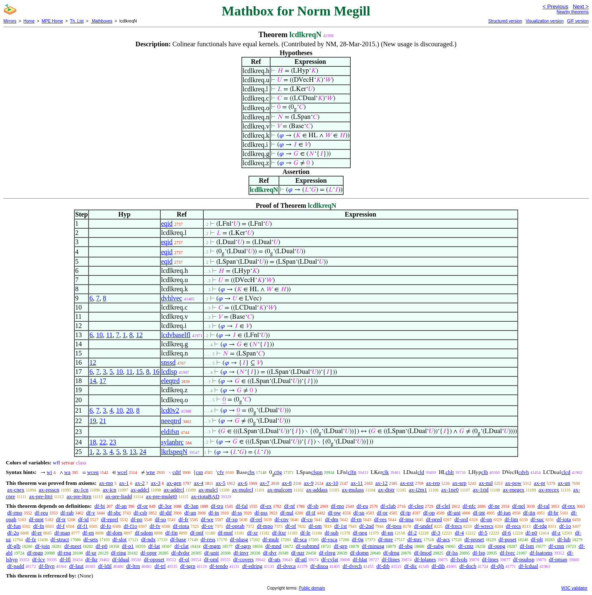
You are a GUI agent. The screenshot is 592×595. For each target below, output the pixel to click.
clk (385, 472)
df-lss (452, 553)
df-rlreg (327, 553)
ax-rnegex (513, 490)
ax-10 (332, 483)
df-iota (564, 519)
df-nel (518, 506)
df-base (178, 539)
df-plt (537, 539)
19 (92, 420)
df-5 (483, 532)
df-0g (358, 539)
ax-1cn (80, 490)
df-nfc (469, 506)
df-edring (252, 566)
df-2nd (366, 526)
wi (49, 472)
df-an (120, 506)
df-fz (30, 539)
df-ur (91, 553)
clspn (316, 472)
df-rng (64, 553)
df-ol (184, 559)
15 (139, 371)
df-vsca (329, 539)
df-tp (405, 512)
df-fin (171, 532)
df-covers (243, 559)
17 (102, 380)
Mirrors (9, 21)
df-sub (332, 532)
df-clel (443, 506)
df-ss (236, 512)
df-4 (459, 532)
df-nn (387, 532)
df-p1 (128, 546)
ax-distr (386, 490)
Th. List (77, 21)
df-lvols (458, 559)
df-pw (334, 512)
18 (92, 442)
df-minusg (373, 546)
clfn (352, 472)
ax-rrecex (549, 490)
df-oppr (149, 553)
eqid (167, 223)
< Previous (555, 6)
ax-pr (539, 483)
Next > (581, 6)
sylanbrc (172, 442)
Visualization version (545, 21)
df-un (190, 512)
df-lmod (423, 553)
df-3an (191, 506)
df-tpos (394, 526)
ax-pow (513, 483)
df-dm (331, 519)
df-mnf (225, 532)
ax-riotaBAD (205, 496)
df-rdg (540, 526)
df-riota (181, 526)
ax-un (564, 483)
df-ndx (148, 539)
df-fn (38, 526)
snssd (168, 362)
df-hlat (360, 559)
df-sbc (114, 512)
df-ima (406, 519)
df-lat (154, 546)
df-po (136, 519)
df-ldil (105, 566)
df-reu (41, 512)
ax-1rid (481, 490)
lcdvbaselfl (175, 334)
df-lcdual (528, 566)
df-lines (490, 559)
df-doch (467, 566)
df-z (556, 532)
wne (150, 472)
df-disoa (319, 566)
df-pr (382, 512)
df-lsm (527, 546)
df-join (42, 546)
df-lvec (507, 553)
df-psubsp (523, 559)
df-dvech (352, 566)
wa (67, 472)
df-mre (385, 539)
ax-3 (155, 483)
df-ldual (120, 559)
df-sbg (405, 546)
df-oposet (154, 559)
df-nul (286, 512)
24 (142, 451)
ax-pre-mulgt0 (161, 496)
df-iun (504, 512)
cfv (220, 472)
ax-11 (357, 483)
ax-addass (317, 490)
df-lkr (91, 559)
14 (92, 380)
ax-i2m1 (418, 490)
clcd (565, 472)
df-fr (183, 519)
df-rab (67, 512)
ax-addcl (140, 490)
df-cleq (416, 506)
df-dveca (286, 566)
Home (29, 21)
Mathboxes (101, 21)
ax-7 (264, 483)
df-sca (300, 539)
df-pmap (558, 559)
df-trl (160, 566)
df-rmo (14, 512)
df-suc (537, 519)
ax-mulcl (208, 490)
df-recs (513, 526)
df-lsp (479, 553)
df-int (479, 512)
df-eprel (109, 519)
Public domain (312, 588)
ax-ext (406, 483)
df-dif (165, 512)
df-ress (207, 539)
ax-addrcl (174, 490)
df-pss (261, 512)
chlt (450, 472)
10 (99, 334)
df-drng (391, 553)
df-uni (453, 512)
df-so (160, 519)
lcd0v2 (170, 410)
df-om (315, 526)
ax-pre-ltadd (118, 496)
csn (199, 472)
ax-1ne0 (450, 490)
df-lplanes (425, 559)
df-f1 (82, 526)
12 (139, 334)
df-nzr (297, 553)
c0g (278, 472)
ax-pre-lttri (41, 496)
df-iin (529, 512)
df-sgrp (243, 546)
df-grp (341, 546)
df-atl (301, 559)
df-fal (241, 506)
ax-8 (286, 483)
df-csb (140, 512)
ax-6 (243, 483)
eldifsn (170, 431)
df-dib (383, 566)
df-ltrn (133, 566)
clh (484, 472)
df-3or (165, 506)
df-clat (182, 546)
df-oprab (235, 526)
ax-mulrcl (242, 490)
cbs (250, 472)
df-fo (105, 526)
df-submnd (307, 546)
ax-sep (459, 483)
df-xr (252, 532)
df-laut (76, 566)
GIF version (578, 21)
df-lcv (38, 559)
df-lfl (65, 559)
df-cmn (556, 546)
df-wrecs (483, 526)
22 (102, 442)
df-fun (14, 526)
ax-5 (220, 483)
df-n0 (531, 532)
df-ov (207, 526)
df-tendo (219, 566)
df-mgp (35, 553)
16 (156, 371)
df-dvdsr (180, 553)
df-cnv (282, 519)
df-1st (340, 526)
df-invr (240, 553)
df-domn (359, 553)
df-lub (564, 539)
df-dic (410, 566)
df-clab (388, 506)
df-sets (90, 539)
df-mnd (273, 546)
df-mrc (414, 539)
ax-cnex (15, 490)
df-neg (360, 532)
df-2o (13, 532)
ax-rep (433, 483)
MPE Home (52, 21)
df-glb (13, 546)
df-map (62, 532)
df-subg (435, 546)
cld (420, 472)
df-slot (119, 539)
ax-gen (174, 483)
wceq (93, 472)
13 (132, 451)
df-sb (313, 506)
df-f (60, 526)
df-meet (72, 546)
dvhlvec (171, 298)
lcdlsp (169, 371)
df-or (142, 506)
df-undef (423, 526)
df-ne (493, 506)
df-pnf (197, 532)
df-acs (443, 539)
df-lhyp (46, 566)
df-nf (289, 506)
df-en (88, 532)
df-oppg (496, 546)
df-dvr (270, 553)
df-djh (497, 566)
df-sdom (144, 532)
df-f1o (130, 526)
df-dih (438, 566)
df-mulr (271, 539)
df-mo (337, 506)
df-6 (506, 532)
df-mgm (212, 546)
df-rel (256, 519)
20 (129, 410)
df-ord (461, 519)
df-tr (61, 519)
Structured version (505, 21)
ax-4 (198, 483)
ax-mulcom (279, 490)
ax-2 (139, 483)
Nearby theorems (573, 12)
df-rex (568, 506)
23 (112, 442)
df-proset (474, 539)
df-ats (274, 559)
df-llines (391, 559)
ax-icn (109, 490)
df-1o (565, 526)
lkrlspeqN (174, 451)
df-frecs (453, 526)
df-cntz (465, 546)
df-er (36, 532)
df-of (290, 526)
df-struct (60, 539)
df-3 (435, 532)
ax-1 (124, 483)
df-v (90, 512)
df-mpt (36, 519)
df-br (553, 512)
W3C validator (574, 588)
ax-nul (486, 483)
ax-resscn (49, 490)
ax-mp (106, 483)
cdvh (523, 472)
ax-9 (309, 483)
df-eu (362, 506)
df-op (429, 512)
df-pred (434, 519)
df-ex (265, 506)
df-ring (118, 553)
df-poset (507, 539)
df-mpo (265, 526)
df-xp (232, 519)
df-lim (511, 519)
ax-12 (381, 483)
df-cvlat (329, 559)
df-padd (15, 566)
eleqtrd (170, 380)
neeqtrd (171, 420)
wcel (122, 472)
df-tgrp (187, 566)
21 (102, 420)
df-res (380, 519)
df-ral (543, 506)
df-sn (358, 512)
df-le (305, 532)
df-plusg (239, 539)
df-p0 (101, 546)
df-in (213, 512)
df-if (310, 512)
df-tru (217, 506)
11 (109, 334)
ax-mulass (353, 490)
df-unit (211, 553)
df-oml (211, 559)
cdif (176, 472)
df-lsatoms (541, 553)
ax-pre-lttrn (79, 496)
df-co (306, 519)
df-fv (154, 526)
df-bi (99, 506)
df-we (207, 519)
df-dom (114, 532)
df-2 (412, 532)
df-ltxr (279, 532)
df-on (486, 519)
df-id (83, 519)
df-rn (356, 519)
